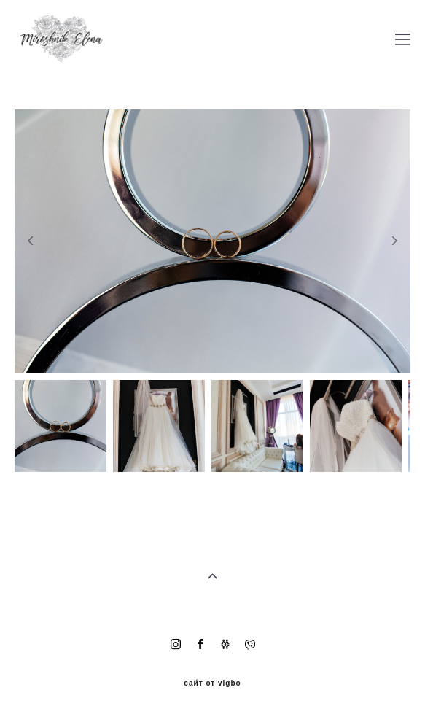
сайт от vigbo (212, 683)
